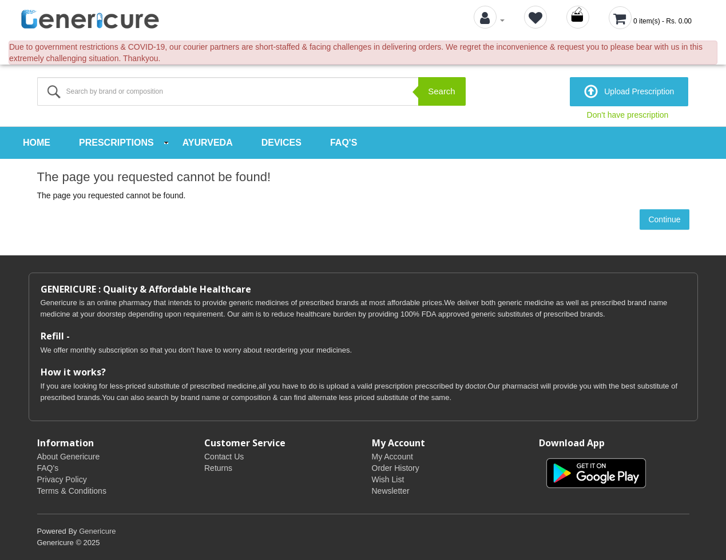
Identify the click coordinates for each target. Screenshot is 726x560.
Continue (664, 219)
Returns (218, 468)
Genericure (97, 531)
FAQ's (343, 142)
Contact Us (224, 456)
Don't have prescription (628, 114)
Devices (281, 142)
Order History (395, 468)
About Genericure (68, 456)
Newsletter (391, 490)
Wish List (388, 479)
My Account (392, 456)
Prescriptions (116, 142)
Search (441, 91)
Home (36, 142)
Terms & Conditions (71, 490)
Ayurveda (208, 142)
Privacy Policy (62, 479)
